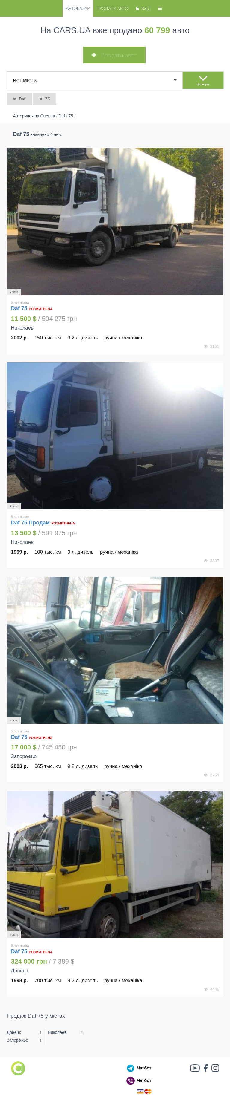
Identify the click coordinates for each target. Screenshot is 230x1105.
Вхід (143, 8)
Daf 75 (20, 308)
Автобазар (78, 8)
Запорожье (17, 1040)
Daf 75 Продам (31, 523)
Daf (19, 98)
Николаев (57, 1032)
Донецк (14, 1032)
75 (44, 98)
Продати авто (112, 8)
